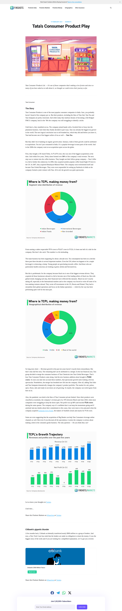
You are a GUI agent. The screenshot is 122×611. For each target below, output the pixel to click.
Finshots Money (57, 8)
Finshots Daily (32, 8)
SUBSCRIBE (82, 607)
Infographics (69, 8)
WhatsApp (50, 515)
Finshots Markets (44, 8)
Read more (32, 572)
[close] (120, 2)
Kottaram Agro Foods (45, 411)
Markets (68, 22)
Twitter (48, 502)
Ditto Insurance (79, 8)
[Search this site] (110, 7)
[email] (55, 607)
